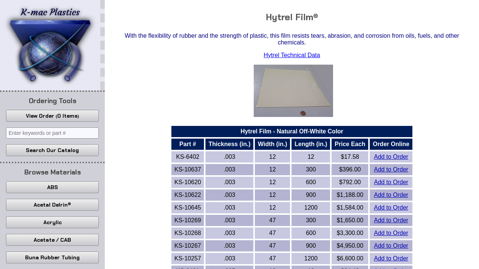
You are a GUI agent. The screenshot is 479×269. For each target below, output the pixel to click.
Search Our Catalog (52, 150)
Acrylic (52, 222)
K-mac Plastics (50, 44)
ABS (52, 187)
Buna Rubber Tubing (52, 257)
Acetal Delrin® (52, 204)
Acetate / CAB (52, 239)
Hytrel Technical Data (292, 55)
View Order (52, 115)
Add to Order (391, 157)
